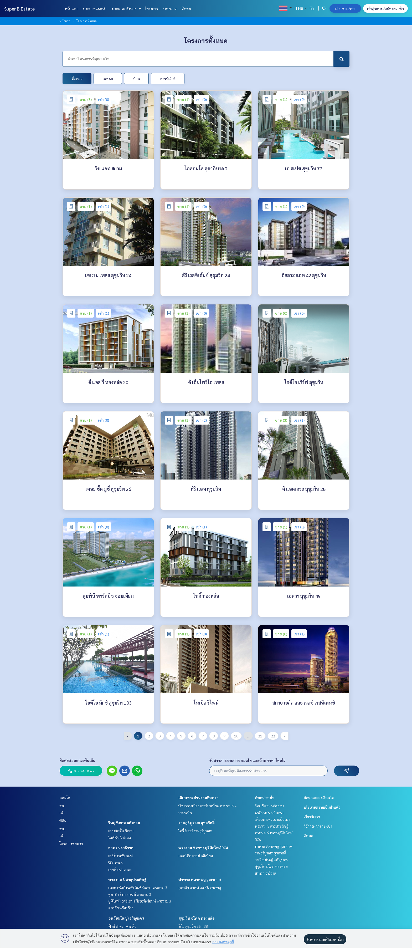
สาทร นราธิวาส (120, 847)
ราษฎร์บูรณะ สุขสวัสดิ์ (196, 822)
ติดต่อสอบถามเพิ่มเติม (77, 760)
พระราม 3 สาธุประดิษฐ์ (127, 879)
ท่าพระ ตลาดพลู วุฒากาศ (199, 879)
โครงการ (151, 8)
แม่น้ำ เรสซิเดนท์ (120, 855)
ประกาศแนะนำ (94, 8)
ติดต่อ (186, 8)
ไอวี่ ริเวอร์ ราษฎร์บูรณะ (195, 830)
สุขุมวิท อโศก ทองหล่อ (196, 918)
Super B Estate (19, 9)
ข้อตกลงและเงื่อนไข (319, 797)
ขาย (62, 805)
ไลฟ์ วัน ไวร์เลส (119, 837)
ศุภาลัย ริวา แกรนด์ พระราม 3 (129, 894)
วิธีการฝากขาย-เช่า (318, 826)
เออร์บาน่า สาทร (120, 869)
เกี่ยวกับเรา (312, 816)
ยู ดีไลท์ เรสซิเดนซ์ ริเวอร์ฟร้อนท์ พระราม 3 (139, 901)
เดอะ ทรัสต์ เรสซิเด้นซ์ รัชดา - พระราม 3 (137, 887)
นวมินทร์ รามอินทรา (269, 812)
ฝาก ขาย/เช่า (345, 8)
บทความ (170, 8)
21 (260, 735)
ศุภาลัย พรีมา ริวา (120, 907)
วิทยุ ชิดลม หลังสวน (124, 822)
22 (273, 735)
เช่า (61, 812)
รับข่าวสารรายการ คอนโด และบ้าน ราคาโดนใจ (247, 760)
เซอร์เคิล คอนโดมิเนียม (195, 855)
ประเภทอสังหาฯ (126, 8)
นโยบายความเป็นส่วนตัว (322, 807)
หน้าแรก (71, 8)
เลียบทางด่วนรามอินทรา (198, 797)
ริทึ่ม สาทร (115, 862)
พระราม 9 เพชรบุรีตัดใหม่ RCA (203, 847)
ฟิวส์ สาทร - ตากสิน (122, 926)
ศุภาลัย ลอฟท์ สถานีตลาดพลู (199, 887)
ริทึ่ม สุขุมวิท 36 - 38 (193, 926)
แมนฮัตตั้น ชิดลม (120, 830)
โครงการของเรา (71, 843)
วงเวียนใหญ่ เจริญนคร (126, 918)
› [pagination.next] (284, 735)
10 (236, 735)
